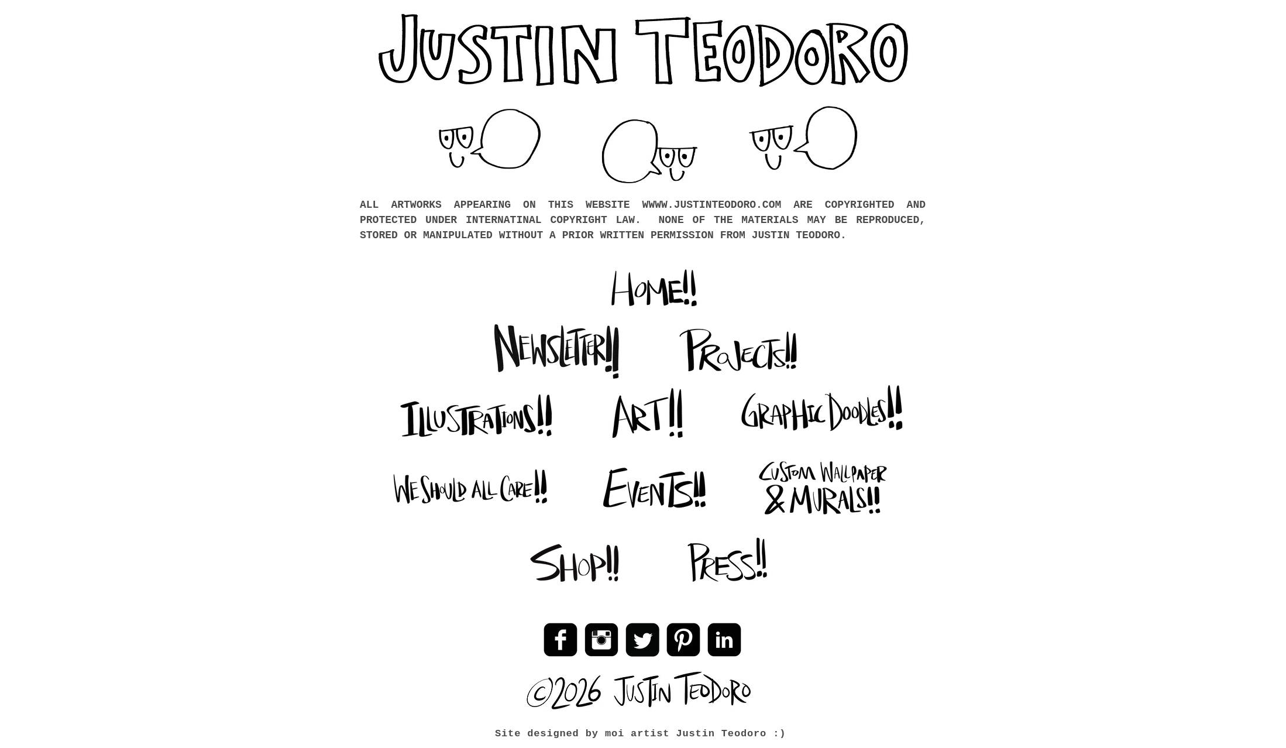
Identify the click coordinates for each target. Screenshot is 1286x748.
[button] (650, 152)
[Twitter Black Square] (642, 640)
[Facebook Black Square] (560, 640)
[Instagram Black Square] (601, 640)
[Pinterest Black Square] (683, 640)
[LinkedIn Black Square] (724, 640)
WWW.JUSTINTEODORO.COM (714, 205)
